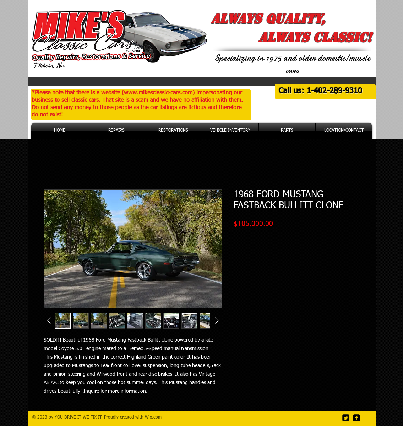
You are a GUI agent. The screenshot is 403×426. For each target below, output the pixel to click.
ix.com (155, 417)
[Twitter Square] (345, 417)
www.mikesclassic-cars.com (158, 93)
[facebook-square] (356, 417)
